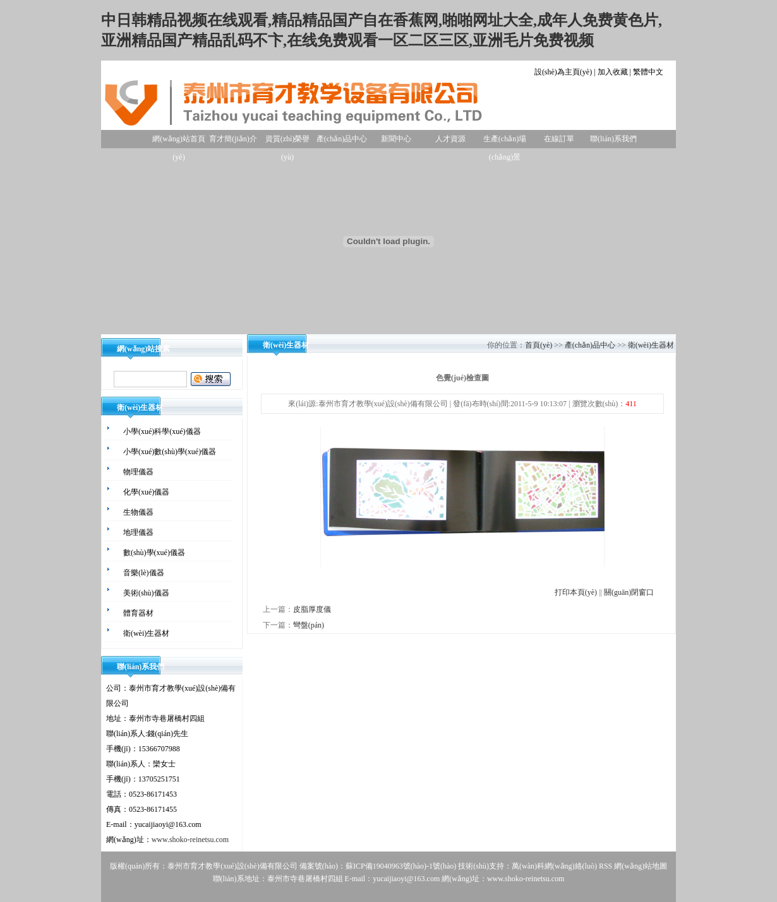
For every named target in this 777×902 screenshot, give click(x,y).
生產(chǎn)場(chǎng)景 (504, 141)
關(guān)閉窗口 (629, 592)
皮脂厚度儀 (312, 609)
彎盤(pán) (308, 625)
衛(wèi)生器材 (651, 345)
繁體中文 (648, 71)
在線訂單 (559, 138)
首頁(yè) (538, 345)
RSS (605, 866)
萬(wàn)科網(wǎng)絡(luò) (555, 866)
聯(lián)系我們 (613, 138)
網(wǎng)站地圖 (640, 866)
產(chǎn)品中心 (341, 138)
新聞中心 (396, 138)
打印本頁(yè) (576, 592)
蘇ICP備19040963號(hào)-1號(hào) (401, 866)
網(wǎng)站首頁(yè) (178, 141)
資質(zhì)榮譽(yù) (287, 141)
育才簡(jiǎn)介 (233, 138)
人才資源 (450, 138)
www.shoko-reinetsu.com (190, 839)
